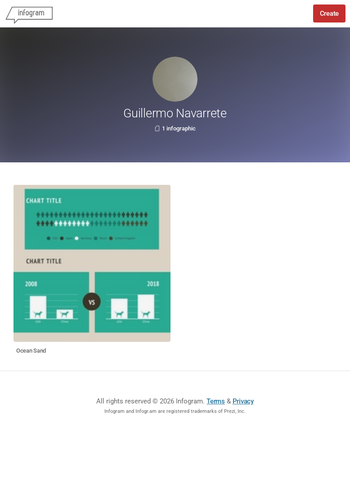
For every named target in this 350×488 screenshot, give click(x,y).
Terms (215, 401)
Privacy (243, 401)
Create (329, 13)
